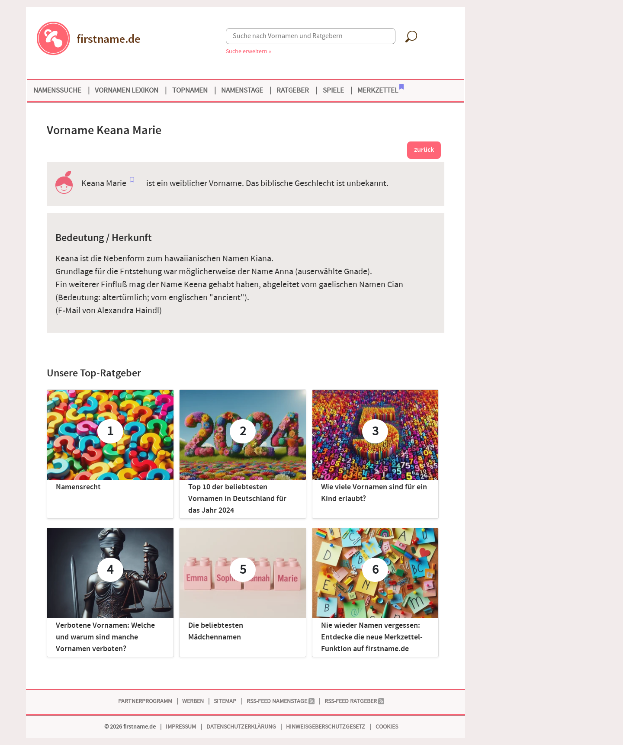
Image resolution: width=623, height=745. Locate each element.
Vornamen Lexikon (126, 90)
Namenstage (242, 90)
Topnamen (190, 90)
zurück (424, 149)
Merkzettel (380, 89)
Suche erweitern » (248, 51)
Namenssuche (57, 90)
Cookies (387, 727)
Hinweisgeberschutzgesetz (325, 727)
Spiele (333, 90)
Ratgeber (292, 90)
